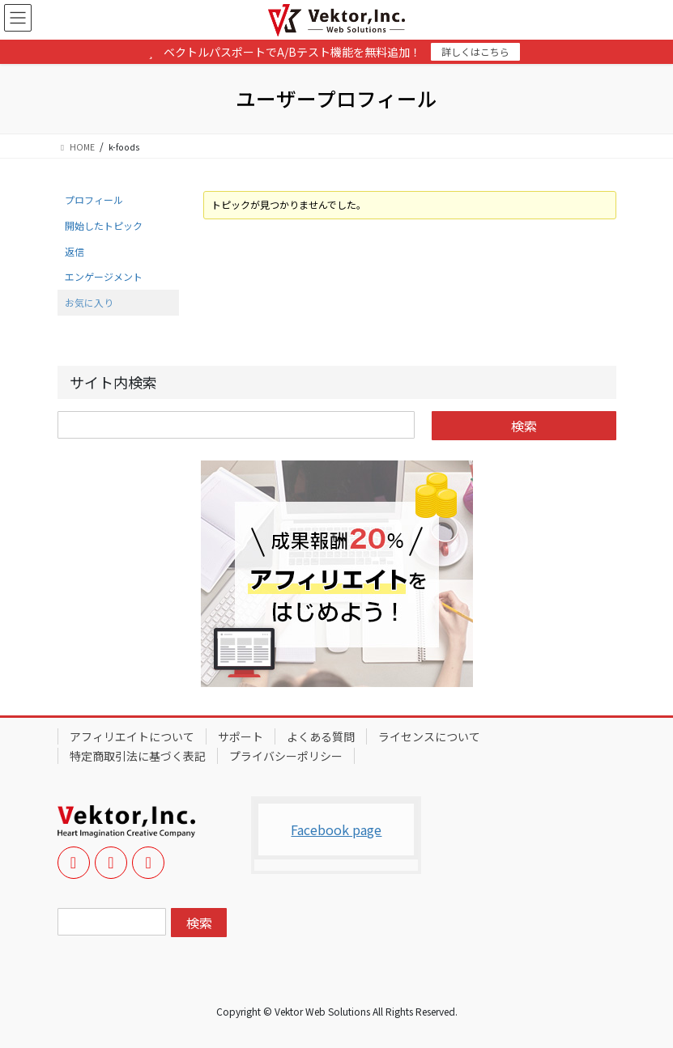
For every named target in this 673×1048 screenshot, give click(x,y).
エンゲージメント (104, 276)
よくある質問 (321, 736)
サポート (240, 736)
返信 (74, 251)
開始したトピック (104, 225)
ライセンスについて (429, 736)
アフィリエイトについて (132, 736)
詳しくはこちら (475, 51)
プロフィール (94, 199)
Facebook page (336, 829)
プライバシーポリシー (286, 756)
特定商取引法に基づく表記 (138, 756)
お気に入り (89, 302)
